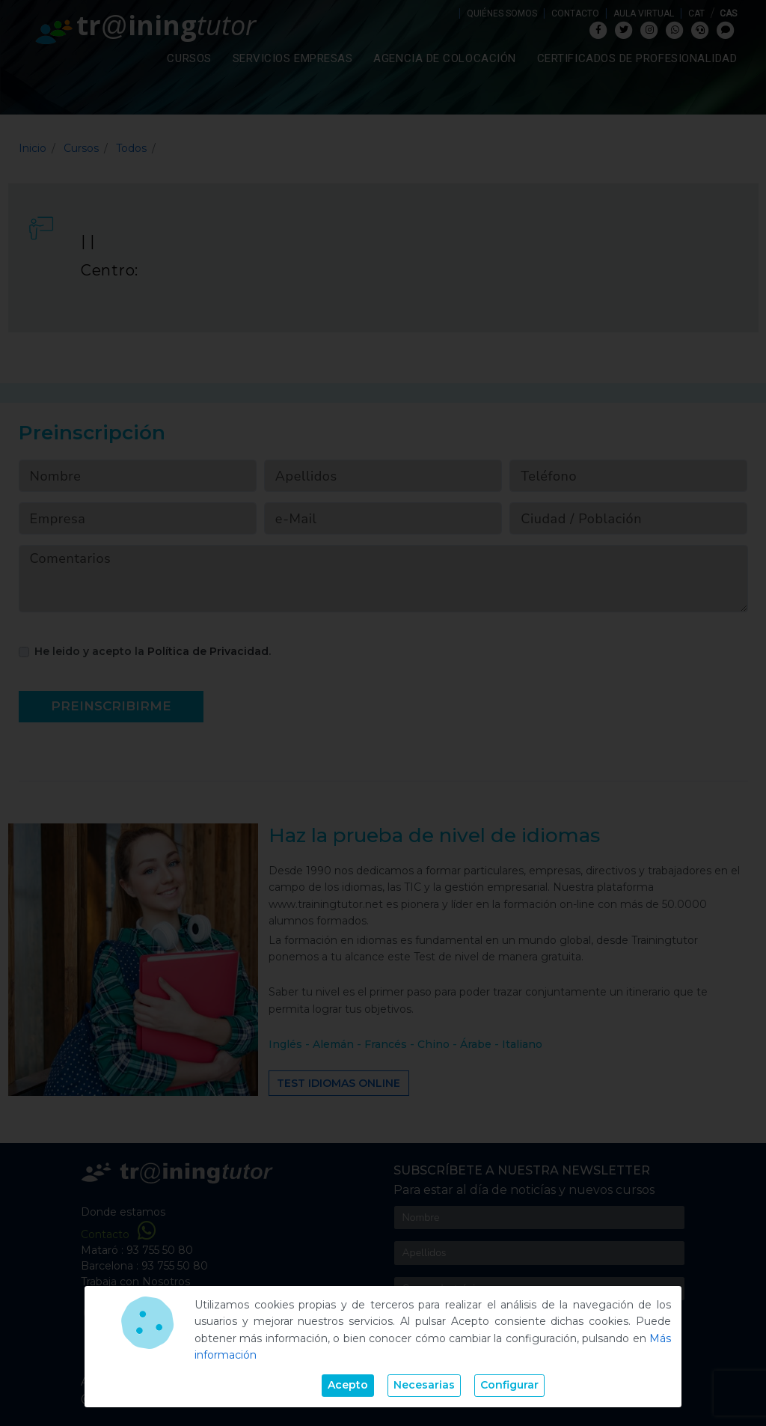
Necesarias (424, 1385)
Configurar (509, 1385)
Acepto (348, 1385)
